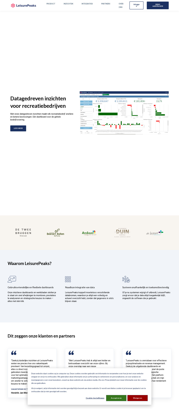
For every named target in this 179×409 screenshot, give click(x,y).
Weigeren (137, 398)
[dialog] (89, 386)
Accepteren (116, 398)
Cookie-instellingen (95, 398)
